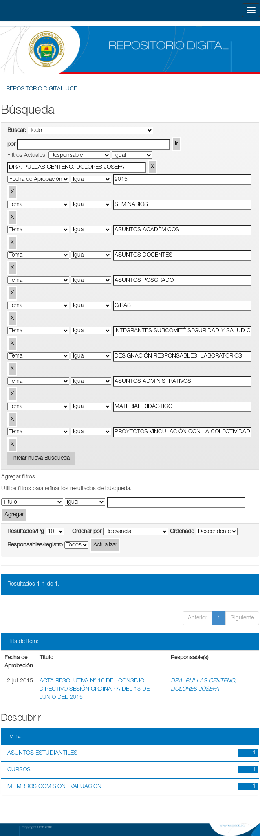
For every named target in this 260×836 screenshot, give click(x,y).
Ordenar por (86, 532)
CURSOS (19, 770)
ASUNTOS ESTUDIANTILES (42, 753)
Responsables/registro (35, 545)
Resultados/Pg (25, 532)
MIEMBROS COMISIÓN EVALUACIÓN (54, 787)
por (11, 144)
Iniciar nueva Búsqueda (41, 458)
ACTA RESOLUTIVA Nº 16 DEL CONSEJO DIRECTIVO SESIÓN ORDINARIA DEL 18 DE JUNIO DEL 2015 (95, 689)
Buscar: (16, 131)
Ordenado (182, 532)
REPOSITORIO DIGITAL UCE (41, 89)
